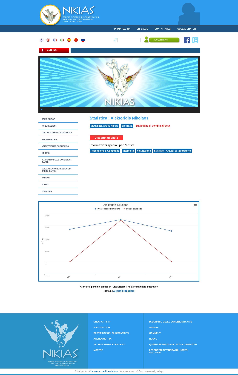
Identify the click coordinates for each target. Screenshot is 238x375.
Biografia (126, 125)
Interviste (128, 150)
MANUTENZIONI (49, 126)
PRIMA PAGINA (122, 29)
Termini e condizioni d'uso (104, 371)
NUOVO (45, 184)
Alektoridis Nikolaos (124, 291)
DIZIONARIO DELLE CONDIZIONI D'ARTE (56, 161)
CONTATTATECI (163, 29)
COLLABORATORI (187, 29)
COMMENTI (47, 191)
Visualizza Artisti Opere (104, 125)
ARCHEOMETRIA (49, 139)
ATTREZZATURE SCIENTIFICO (55, 146)
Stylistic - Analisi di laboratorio (172, 150)
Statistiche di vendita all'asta (153, 125)
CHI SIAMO (142, 29)
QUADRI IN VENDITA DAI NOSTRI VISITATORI (173, 344)
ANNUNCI (46, 178)
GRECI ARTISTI (48, 119)
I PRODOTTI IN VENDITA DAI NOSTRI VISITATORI (168, 351)
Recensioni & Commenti (105, 150)
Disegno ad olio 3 (106, 137)
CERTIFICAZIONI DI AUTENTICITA (57, 133)
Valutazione (144, 150)
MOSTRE (46, 153)
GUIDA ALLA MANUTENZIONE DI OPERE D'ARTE (56, 170)
